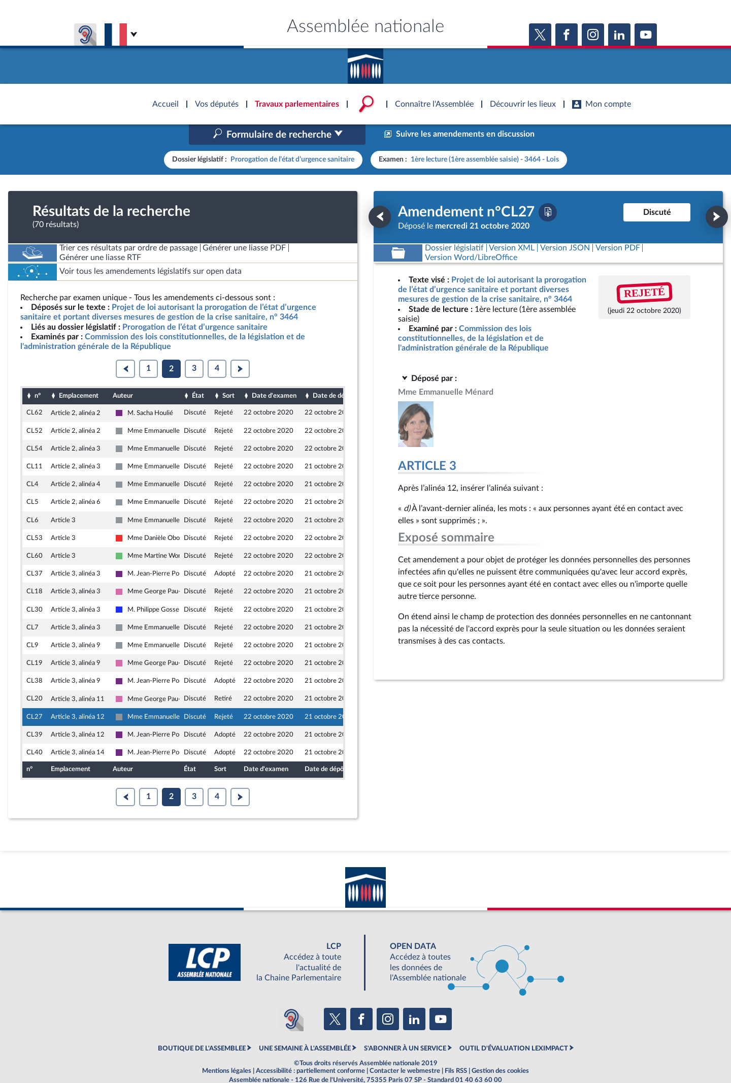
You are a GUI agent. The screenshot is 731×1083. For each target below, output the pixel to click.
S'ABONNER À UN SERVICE (405, 1027)
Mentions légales (226, 1049)
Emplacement (78, 374)
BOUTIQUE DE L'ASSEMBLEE (202, 1027)
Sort (228, 374)
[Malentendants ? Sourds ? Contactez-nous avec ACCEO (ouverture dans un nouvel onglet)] (291, 997)
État (198, 374)
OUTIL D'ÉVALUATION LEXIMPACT (513, 1027)
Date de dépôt (333, 374)
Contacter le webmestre (405, 1049)
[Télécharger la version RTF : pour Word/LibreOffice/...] (471, 236)
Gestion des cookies (500, 1049)
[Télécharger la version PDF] (548, 190)
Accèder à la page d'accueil (365, 62)
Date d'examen (274, 374)
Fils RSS (456, 1049)
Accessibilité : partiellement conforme (310, 1049)
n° (38, 374)
